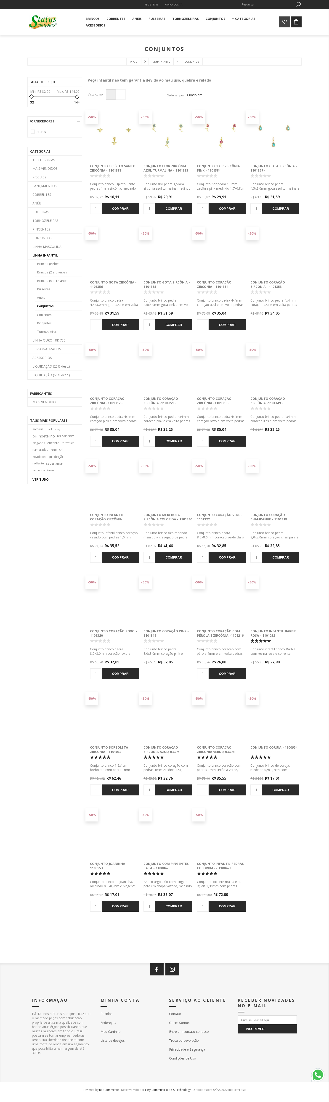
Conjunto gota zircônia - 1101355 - (166, 284)
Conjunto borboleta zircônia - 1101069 (109, 749)
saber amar (54, 463)
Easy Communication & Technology (168, 1090)
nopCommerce (109, 1090)
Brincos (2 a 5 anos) (52, 272)
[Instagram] (172, 969)
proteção (56, 456)
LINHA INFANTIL (45, 255)
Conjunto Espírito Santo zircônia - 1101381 (112, 168)
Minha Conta (173, 4)
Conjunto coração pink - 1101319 (166, 633)
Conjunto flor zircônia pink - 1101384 (218, 168)
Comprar (120, 208)
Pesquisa (298, 4)
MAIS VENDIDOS (45, 168)
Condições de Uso (182, 1058)
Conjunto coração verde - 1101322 (221, 517)
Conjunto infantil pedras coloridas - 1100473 (220, 865)
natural (57, 449)
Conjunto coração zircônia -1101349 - (267, 400)
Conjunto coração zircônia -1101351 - (160, 400)
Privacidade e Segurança (187, 1049)
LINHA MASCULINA (46, 246)
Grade (111, 94)
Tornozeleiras (47, 331)
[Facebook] (157, 969)
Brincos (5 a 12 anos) (53, 280)
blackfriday (53, 429)
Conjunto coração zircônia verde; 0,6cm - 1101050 (217, 751)
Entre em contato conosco (189, 1031)
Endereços (108, 1022)
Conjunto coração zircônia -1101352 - (107, 400)
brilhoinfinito (65, 436)
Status (41, 132)
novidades (39, 456)
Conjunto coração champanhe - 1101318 (268, 517)
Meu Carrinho (111, 1031)
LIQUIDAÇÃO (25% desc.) (51, 366)
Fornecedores (41, 121)
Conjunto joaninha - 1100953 (108, 865)
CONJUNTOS (42, 238)
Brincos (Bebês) (49, 264)
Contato (175, 1014)
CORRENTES (41, 194)
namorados (40, 450)
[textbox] (267, 4)
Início (134, 61)
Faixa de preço (42, 82)
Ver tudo (40, 479)
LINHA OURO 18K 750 (48, 340)
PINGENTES (41, 229)
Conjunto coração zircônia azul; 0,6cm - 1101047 (162, 751)
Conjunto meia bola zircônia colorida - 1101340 (167, 517)
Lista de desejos (113, 1040)
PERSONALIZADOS (46, 349)
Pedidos (106, 1014)
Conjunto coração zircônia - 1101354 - (214, 284)
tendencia (38, 470)
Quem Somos (179, 1022)
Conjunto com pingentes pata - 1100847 (166, 865)
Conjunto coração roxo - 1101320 (113, 633)
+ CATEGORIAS (43, 160)
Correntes (44, 315)
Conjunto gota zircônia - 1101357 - (273, 168)
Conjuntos (45, 306)
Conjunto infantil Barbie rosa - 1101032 (273, 633)
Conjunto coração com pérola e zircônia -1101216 (220, 633)
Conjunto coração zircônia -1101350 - (214, 400)
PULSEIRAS (40, 212)
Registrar (151, 4)
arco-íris (37, 429)
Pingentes (44, 323)
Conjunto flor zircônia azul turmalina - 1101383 (165, 168)
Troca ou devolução (184, 1040)
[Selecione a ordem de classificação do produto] (206, 95)
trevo (50, 470)
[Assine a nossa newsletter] (267, 1019)
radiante (38, 463)
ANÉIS (37, 203)
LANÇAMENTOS (44, 186)
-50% (92, 117)
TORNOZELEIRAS (45, 220)
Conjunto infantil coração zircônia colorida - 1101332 (107, 519)
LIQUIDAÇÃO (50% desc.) (51, 375)
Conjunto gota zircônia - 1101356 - (113, 284)
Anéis (41, 297)
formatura (68, 443)
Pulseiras (43, 289)
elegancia (38, 443)
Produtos (39, 177)
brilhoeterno (43, 436)
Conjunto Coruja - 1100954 (273, 747)
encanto (53, 443)
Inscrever (255, 1029)
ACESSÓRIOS (42, 357)
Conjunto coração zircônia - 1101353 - (267, 284)
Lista (120, 94)
